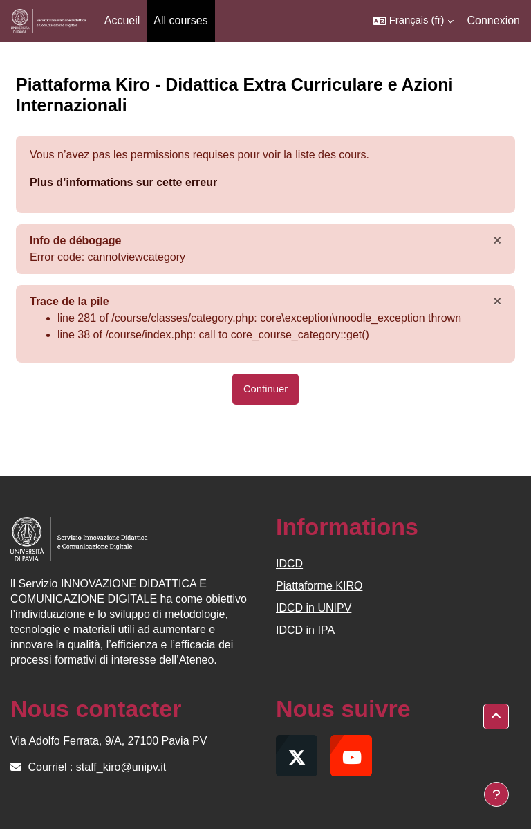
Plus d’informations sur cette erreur (123, 182)
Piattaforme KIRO (319, 586)
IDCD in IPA (305, 630)
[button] (413, 21)
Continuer (265, 388)
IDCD (289, 564)
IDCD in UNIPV (313, 608)
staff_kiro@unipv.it (121, 767)
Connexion (494, 20)
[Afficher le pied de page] (496, 794)
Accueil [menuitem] (122, 20)
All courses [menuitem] (180, 20)
